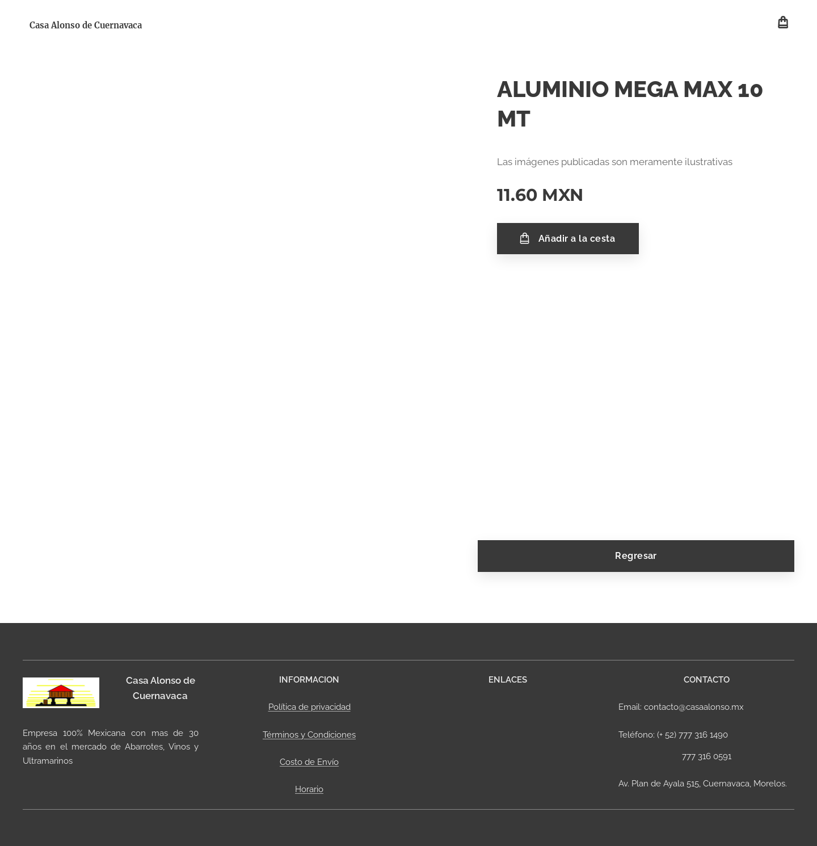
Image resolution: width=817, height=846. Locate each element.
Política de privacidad (309, 707)
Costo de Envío (309, 762)
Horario (309, 789)
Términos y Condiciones (309, 734)
